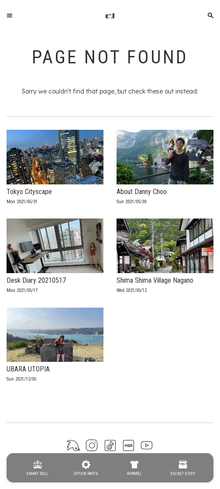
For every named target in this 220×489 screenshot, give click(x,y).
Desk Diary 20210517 (36, 280)
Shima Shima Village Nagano (155, 280)
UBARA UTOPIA (28, 369)
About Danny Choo (142, 191)
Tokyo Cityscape (29, 191)
